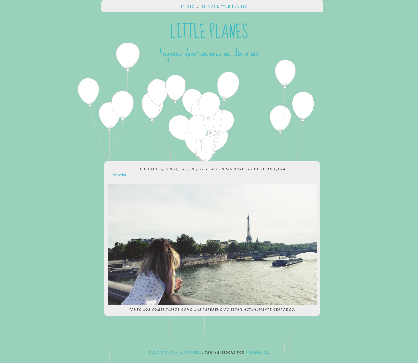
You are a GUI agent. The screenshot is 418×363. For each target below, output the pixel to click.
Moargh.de (257, 352)
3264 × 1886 (207, 169)
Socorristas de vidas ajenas (257, 169)
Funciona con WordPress (175, 352)
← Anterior (117, 174)
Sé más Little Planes (224, 6)
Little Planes (209, 32)
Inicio (188, 6)
